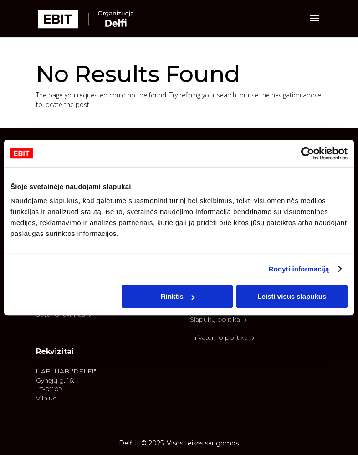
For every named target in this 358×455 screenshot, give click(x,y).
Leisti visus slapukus (291, 296)
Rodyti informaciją (299, 269)
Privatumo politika (222, 337)
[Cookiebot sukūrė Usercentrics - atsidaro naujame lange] (308, 153)
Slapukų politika (218, 319)
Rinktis (177, 296)
